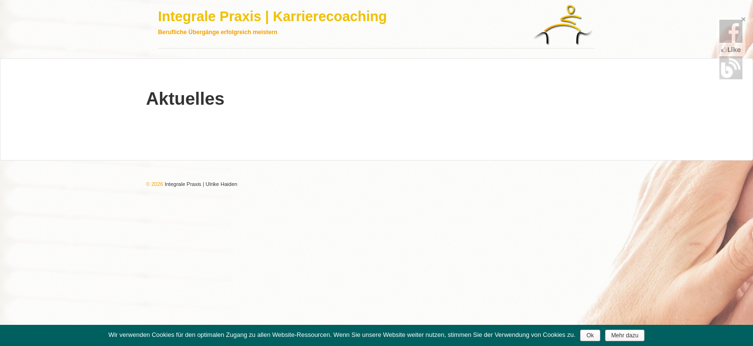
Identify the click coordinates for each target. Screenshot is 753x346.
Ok (590, 335)
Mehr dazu (625, 335)
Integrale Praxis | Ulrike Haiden (200, 184)
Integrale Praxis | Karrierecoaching (272, 16)
